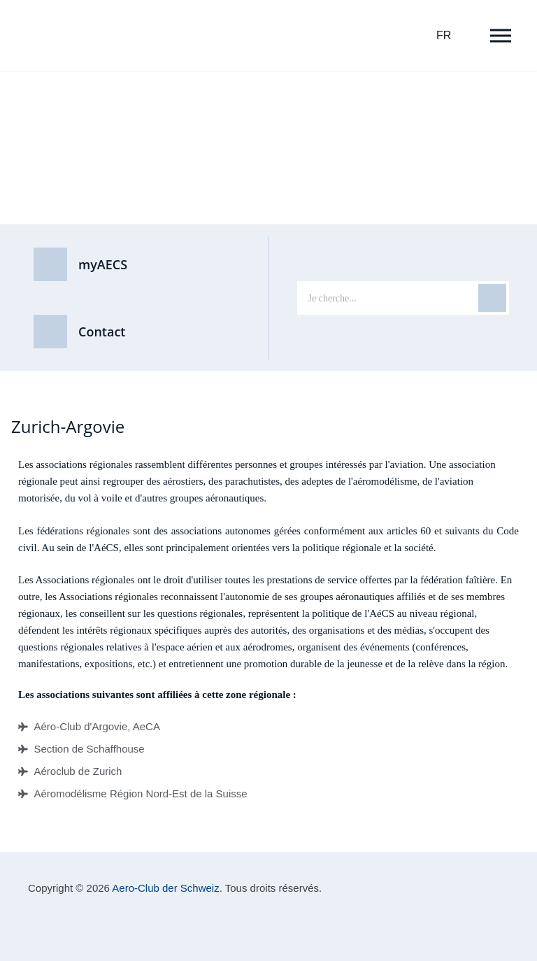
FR (443, 35)
